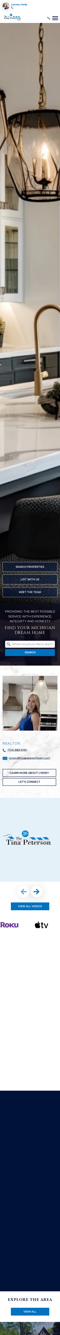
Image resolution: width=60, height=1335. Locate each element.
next (36, 891)
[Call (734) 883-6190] (12, 7)
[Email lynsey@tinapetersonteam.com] (27, 758)
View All (30, 1311)
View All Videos (30, 906)
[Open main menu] (55, 18)
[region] (30, 872)
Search (30, 652)
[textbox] (32, 644)
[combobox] (30, 644)
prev (23, 891)
